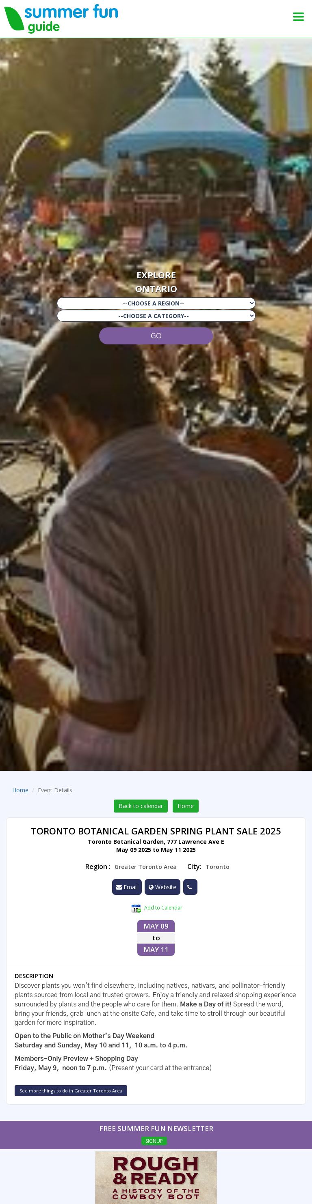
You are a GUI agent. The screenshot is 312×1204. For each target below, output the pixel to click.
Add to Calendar (156, 908)
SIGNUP (154, 1140)
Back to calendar (141, 806)
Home (20, 790)
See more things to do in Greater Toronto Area (71, 1091)
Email (127, 887)
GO (156, 335)
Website (162, 887)
